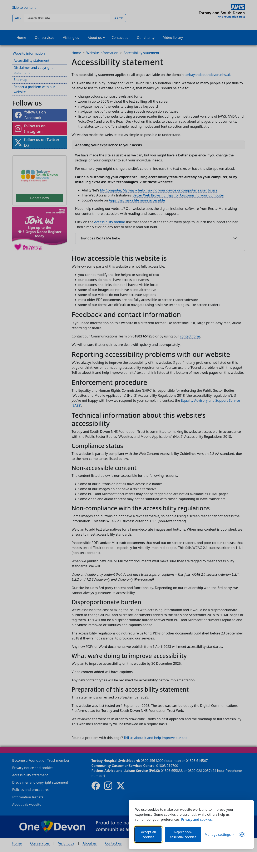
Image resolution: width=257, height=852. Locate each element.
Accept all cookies (148, 834)
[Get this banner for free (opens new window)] (242, 834)
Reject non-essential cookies (183, 834)
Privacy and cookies (196, 819)
